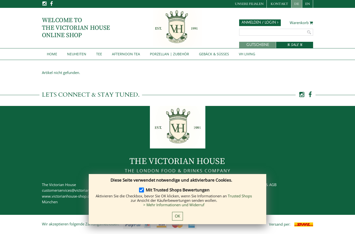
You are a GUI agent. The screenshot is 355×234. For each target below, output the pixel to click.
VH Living (247, 54)
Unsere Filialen (249, 4)
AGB (273, 184)
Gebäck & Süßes (214, 54)
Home (52, 54)
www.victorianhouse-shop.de (67, 196)
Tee (99, 54)
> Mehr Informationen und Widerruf (173, 204)
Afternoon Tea (126, 54)
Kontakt (279, 4)
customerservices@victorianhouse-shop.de (78, 190)
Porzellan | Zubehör (169, 54)
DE (296, 4)
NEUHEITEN (76, 54)
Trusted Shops (240, 195)
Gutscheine (257, 45)
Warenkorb (301, 23)
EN (307, 4)
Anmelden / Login (260, 22)
